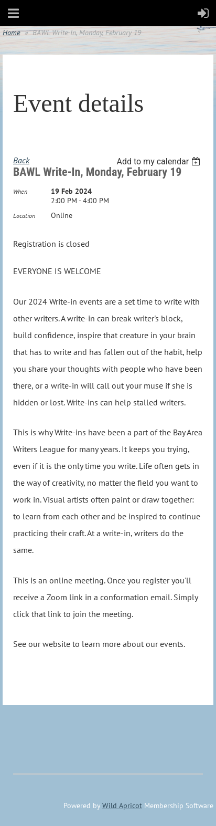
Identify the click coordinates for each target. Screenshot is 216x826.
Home (11, 32)
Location (24, 215)
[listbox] (159, 161)
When (20, 191)
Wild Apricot (122, 805)
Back (21, 160)
